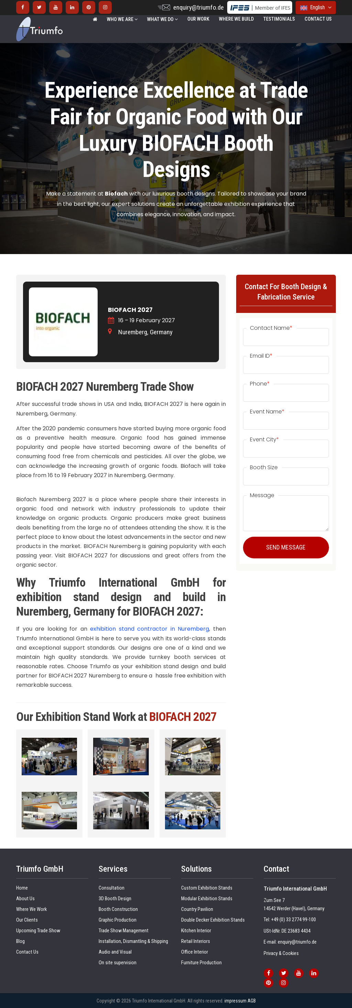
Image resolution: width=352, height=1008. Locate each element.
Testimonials (279, 19)
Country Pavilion (197, 909)
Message (262, 495)
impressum (235, 1001)
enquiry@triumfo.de (198, 7)
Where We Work (31, 909)
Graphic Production (117, 920)
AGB (252, 1001)
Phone (260, 384)
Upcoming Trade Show (38, 931)
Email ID (261, 356)
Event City (264, 439)
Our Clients (27, 920)
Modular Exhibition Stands (206, 899)
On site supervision (117, 963)
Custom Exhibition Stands (206, 888)
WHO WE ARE (122, 19)
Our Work (198, 19)
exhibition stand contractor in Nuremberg (149, 629)
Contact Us (318, 19)
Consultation (111, 888)
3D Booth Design (115, 899)
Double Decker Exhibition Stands (213, 920)
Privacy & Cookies (281, 953)
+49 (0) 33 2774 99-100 (293, 920)
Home (22, 888)
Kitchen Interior (196, 931)
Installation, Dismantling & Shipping (133, 941)
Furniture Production (201, 963)
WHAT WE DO (162, 19)
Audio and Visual (115, 952)
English (315, 7)
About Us (25, 899)
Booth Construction (118, 909)
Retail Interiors (195, 941)
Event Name (267, 411)
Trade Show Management (123, 931)
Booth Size (264, 467)
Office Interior (194, 952)
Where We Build (236, 19)
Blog (20, 941)
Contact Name (271, 328)
